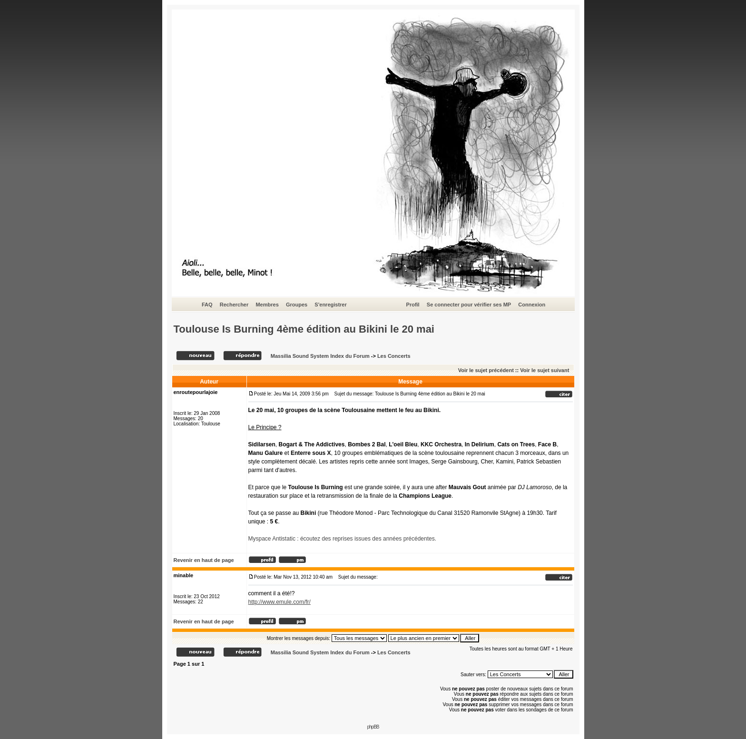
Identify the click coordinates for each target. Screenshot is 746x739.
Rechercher (234, 304)
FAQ (207, 304)
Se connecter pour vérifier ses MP (469, 304)
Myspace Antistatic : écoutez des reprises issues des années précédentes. (342, 538)
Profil (413, 304)
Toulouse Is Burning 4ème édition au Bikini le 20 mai (304, 329)
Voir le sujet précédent (486, 370)
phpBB (373, 726)
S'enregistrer (330, 304)
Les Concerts (394, 356)
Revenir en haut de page (204, 560)
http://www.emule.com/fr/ (279, 602)
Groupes (296, 304)
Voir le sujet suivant (544, 370)
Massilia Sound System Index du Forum (320, 356)
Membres (266, 304)
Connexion (531, 304)
